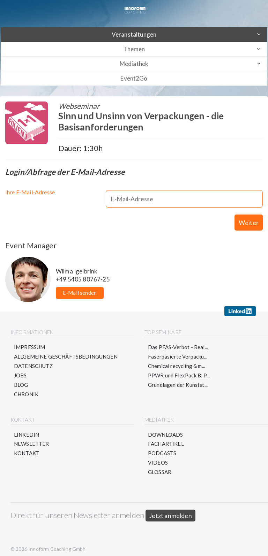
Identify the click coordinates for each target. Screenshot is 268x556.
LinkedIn (26, 428)
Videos (158, 456)
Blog (21, 378)
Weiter (249, 216)
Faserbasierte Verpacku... (177, 350)
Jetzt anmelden (170, 509)
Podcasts (162, 447)
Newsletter (31, 437)
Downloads (165, 428)
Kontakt (26, 447)
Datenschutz (33, 359)
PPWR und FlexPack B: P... (179, 369)
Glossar (159, 466)
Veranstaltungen (134, 34)
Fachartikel (166, 437)
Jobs (20, 369)
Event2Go (133, 78)
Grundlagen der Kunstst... (178, 378)
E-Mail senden (80, 286)
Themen (134, 49)
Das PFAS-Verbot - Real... (178, 340)
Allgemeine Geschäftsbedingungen (66, 350)
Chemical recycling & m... (176, 359)
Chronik (26, 387)
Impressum (29, 340)
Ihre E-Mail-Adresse (30, 192)
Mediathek (134, 63)
